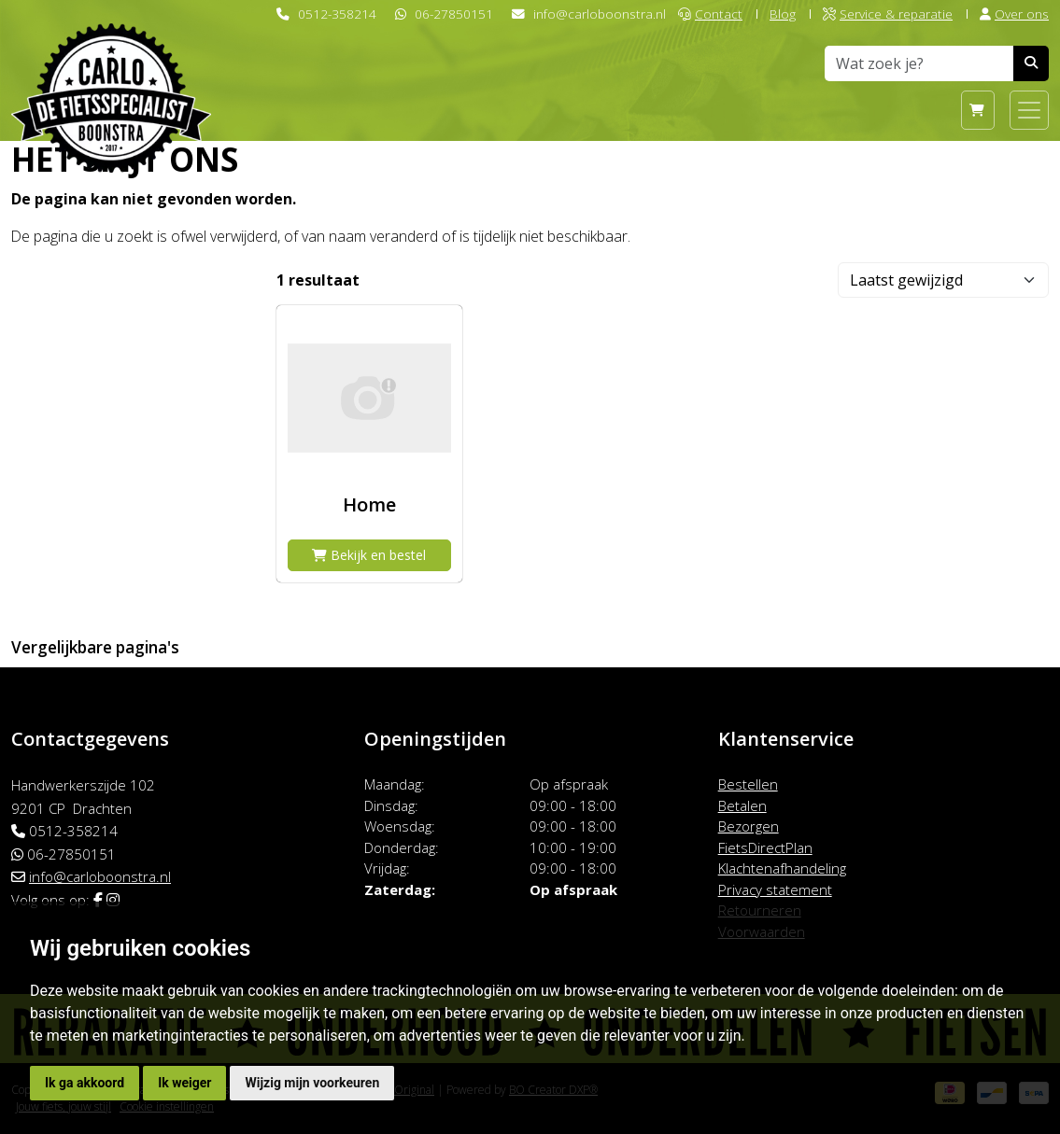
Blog (783, 13)
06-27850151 (454, 13)
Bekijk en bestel (369, 555)
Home (369, 504)
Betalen (742, 805)
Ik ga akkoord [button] (84, 1082)
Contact (710, 13)
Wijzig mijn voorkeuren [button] (312, 1082)
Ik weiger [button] (184, 1082)
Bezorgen (748, 826)
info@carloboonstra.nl (599, 13)
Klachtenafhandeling (782, 868)
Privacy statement (775, 889)
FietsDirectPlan (765, 847)
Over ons (1014, 13)
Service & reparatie (888, 13)
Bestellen (748, 784)
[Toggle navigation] (1029, 110)
